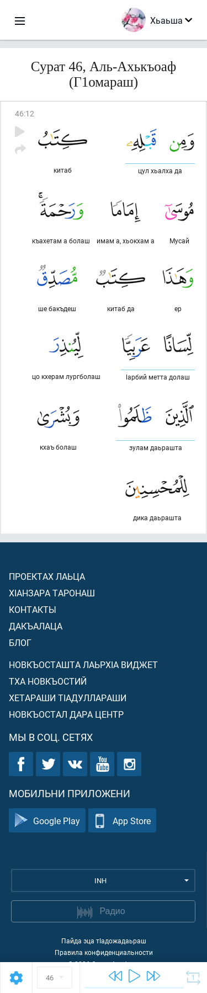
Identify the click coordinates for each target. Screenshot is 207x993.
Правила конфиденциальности (104, 952)
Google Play (47, 820)
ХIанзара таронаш (52, 593)
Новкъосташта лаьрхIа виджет (83, 664)
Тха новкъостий (48, 681)
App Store (122, 820)
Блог (20, 642)
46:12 (24, 113)
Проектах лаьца (47, 576)
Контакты (32, 609)
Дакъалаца (35, 626)
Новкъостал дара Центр (66, 714)
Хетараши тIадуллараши (67, 697)
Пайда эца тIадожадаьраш (103, 940)
